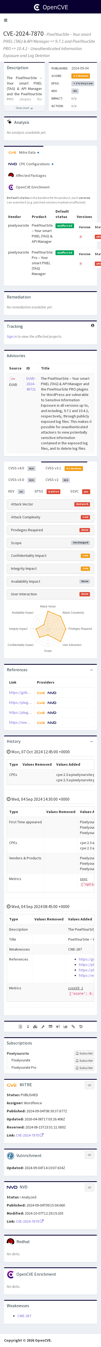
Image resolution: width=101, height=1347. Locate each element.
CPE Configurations (30, 163)
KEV (16, 491)
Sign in (12, 336)
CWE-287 (24, 1315)
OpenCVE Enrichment (29, 187)
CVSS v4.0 (22, 468)
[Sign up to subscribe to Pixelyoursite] (84, 1053)
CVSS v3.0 (22, 480)
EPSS (48, 491)
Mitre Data (23, 152)
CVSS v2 (58, 480)
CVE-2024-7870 (23, 33)
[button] (5, 20)
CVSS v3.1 (64, 468)
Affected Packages (27, 175)
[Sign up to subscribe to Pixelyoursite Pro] (84, 1068)
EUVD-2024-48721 (31, 384)
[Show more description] (24, 108)
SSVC (80, 491)
